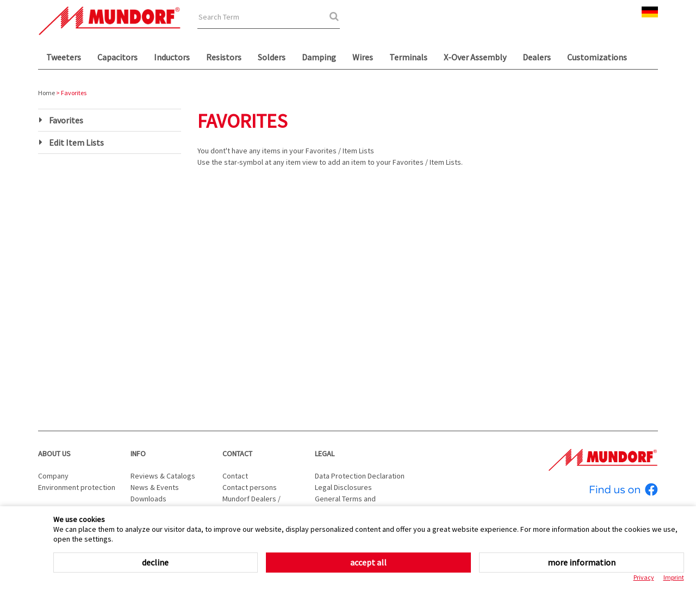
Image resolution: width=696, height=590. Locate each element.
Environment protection (76, 487)
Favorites (66, 120)
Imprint (673, 577)
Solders (271, 57)
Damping (319, 57)
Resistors (223, 57)
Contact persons (249, 487)
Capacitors (117, 57)
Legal (324, 453)
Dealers (537, 57)
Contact (237, 453)
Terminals (408, 57)
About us (54, 453)
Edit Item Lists (76, 142)
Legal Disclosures (343, 487)
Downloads (148, 499)
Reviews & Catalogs (162, 476)
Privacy (643, 577)
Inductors (172, 57)
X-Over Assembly (475, 57)
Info (138, 453)
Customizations (597, 57)
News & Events (154, 487)
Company (53, 476)
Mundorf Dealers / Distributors (251, 504)
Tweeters (63, 57)
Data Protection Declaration (360, 476)
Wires (362, 57)
